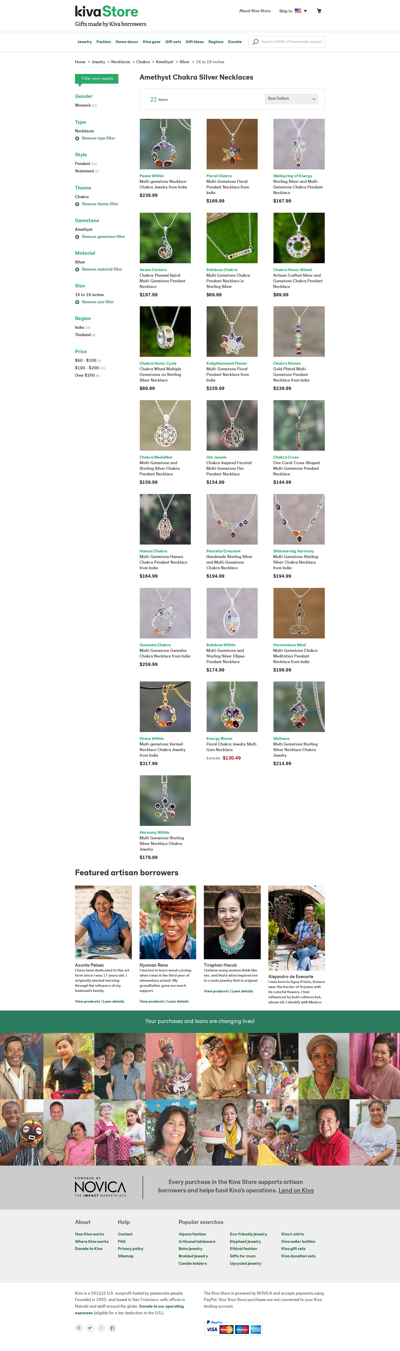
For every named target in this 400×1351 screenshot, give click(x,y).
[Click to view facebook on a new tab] (114, 1328)
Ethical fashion (243, 1249)
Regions (215, 42)
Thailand (85, 335)
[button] (255, 43)
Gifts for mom (243, 1256)
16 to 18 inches (89, 295)
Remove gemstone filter (100, 237)
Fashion (103, 42)
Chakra (82, 197)
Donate (235, 42)
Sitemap (126, 1256)
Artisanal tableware (197, 1242)
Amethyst (84, 230)
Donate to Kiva (88, 1249)
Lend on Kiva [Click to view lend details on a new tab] (296, 1191)
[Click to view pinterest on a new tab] (80, 1328)
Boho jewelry (190, 1249)
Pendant (86, 164)
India (82, 328)
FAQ (122, 1242)
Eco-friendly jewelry (248, 1234)
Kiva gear (152, 42)
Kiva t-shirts (292, 1234)
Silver (80, 262)
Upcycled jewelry (245, 1264)
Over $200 (87, 376)
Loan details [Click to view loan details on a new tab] (113, 1002)
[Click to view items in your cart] (319, 12)
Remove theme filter (96, 204)
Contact (125, 1234)
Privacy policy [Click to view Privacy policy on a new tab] (130, 1249)
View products (87, 1002)
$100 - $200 (90, 368)
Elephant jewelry (245, 1242)
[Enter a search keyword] (286, 42)
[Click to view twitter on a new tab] (91, 1328)
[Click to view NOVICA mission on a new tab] (100, 1187)
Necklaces (84, 131)
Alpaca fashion (192, 1234)
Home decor (127, 42)
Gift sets (173, 42)
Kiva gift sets (293, 1249)
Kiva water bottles (298, 1242)
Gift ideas (195, 42)
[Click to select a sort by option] (291, 99)
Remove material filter (98, 270)
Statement (87, 171)
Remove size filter (94, 302)
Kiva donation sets (298, 1256)
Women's (86, 106)
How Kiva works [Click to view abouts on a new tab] (89, 1234)
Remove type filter (95, 138)
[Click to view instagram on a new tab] (103, 1328)
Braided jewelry (193, 1256)
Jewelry (84, 42)
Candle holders (193, 1264)
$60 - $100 (88, 361)
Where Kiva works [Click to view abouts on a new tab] (92, 1242)
